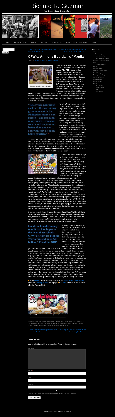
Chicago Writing (99, 87)
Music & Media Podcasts (102, 58)
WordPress (54, 411)
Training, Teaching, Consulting (94, 26)
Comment (31, 348)
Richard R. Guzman (57, 5)
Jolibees (80, 323)
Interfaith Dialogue (100, 64)
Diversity (69, 26)
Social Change (81, 26)
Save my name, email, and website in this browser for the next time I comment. (52, 394)
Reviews (37, 280)
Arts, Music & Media (45, 26)
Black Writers (99, 85)
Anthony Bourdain (49, 323)
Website (30, 384)
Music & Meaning (100, 56)
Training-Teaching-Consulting (76, 42)
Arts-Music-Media (20, 42)
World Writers (99, 91)
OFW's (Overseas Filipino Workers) (44, 325)
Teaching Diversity (42, 283)
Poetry (97, 89)
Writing (57, 26)
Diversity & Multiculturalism (101, 60)
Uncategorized (97, 79)
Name (30, 370)
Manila (30, 325)
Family (95, 66)
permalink (67, 325)
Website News (97, 81)
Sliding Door (63, 411)
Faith (94, 62)
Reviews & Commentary (100, 70)
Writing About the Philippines (73, 280)
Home (20, 26)
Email (30, 377)
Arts (94, 51)
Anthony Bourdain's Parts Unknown (66, 323)
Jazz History (98, 54)
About (106, 26)
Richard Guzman (53, 60)
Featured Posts (97, 68)
